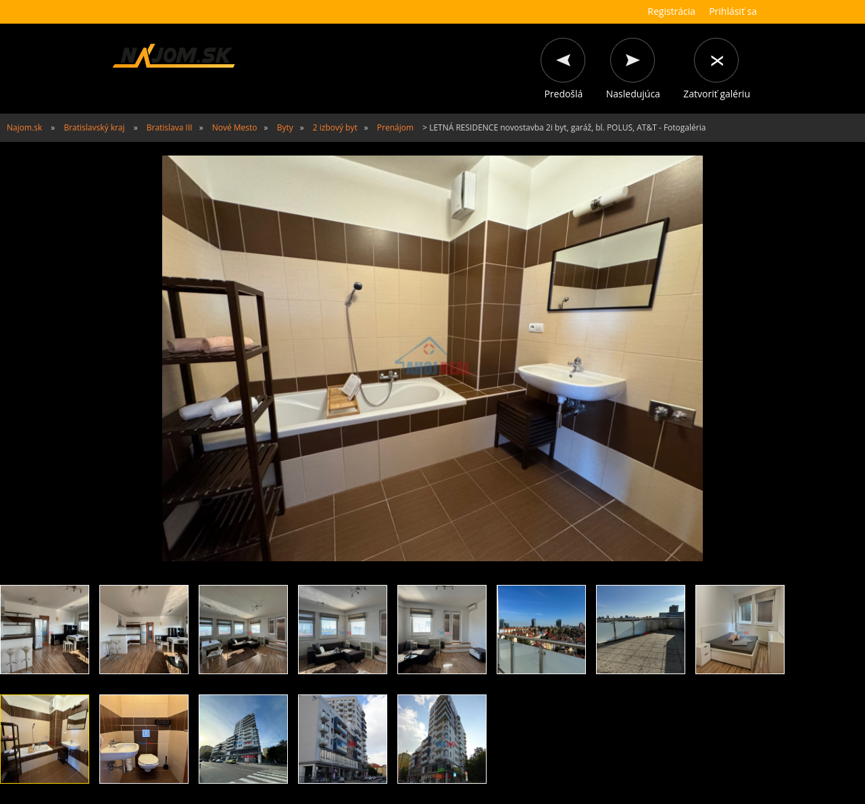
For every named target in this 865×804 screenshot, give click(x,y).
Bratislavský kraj (94, 127)
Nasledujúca (633, 93)
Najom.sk (24, 127)
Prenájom (395, 127)
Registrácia (671, 11)
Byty (285, 127)
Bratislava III (170, 127)
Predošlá (563, 93)
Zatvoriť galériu (716, 93)
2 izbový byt (335, 127)
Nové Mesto (234, 127)
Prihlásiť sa (733, 11)
